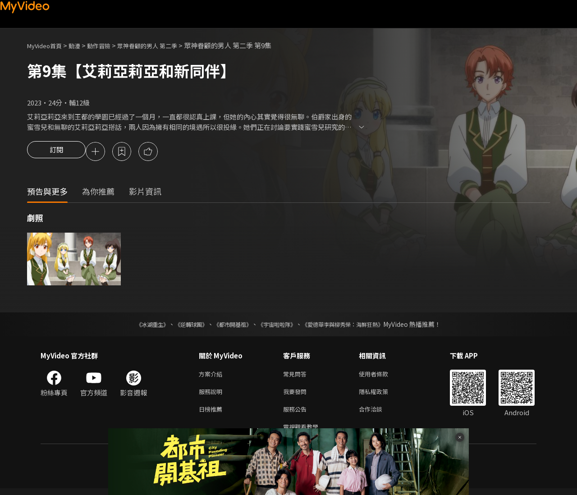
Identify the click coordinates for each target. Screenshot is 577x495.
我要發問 (296, 394)
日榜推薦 (212, 413)
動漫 (81, 45)
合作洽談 (377, 413)
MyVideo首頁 (47, 45)
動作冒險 (108, 45)
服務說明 (212, 394)
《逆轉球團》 (181, 325)
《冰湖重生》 (137, 325)
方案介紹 (212, 375)
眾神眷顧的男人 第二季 (163, 45)
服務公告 (296, 413)
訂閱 (56, 152)
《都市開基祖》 (228, 325)
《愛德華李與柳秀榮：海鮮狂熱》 (354, 325)
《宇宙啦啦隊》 (278, 325)
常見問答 (296, 375)
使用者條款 (381, 375)
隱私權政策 (381, 394)
